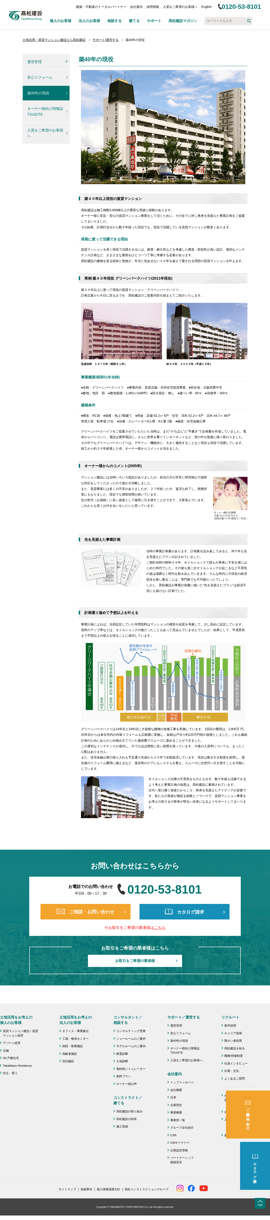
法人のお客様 (89, 21)
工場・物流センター (75, 1038)
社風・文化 (231, 1071)
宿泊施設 (68, 1061)
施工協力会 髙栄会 (237, 1135)
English (206, 7)
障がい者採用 (233, 1040)
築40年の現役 (38, 93)
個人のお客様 (60, 21)
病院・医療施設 (72, 1046)
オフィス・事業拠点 (75, 1031)
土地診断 (122, 1061)
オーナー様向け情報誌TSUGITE (45, 111)
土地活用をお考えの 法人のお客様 (75, 1020)
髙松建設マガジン (183, 21)
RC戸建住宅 (11, 1058)
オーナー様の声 (126, 1084)
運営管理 (34, 62)
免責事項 (86, 1189)
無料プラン (123, 1076)
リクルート (230, 1017)
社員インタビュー (236, 1063)
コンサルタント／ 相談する (127, 1020)
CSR (173, 1135)
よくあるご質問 (234, 1078)
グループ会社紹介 (182, 1127)
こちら (160, 928)
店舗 (6, 1050)
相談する (114, 21)
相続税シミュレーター (131, 1069)
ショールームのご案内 (131, 1038)
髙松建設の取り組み (129, 1111)
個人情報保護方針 (108, 1189)
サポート (154, 21)
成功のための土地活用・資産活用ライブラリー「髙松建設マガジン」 (240, 1100)
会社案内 (136, 7)
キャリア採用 (233, 1033)
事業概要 (176, 1112)
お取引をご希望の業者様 (135, 961)
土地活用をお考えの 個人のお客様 (16, 1020)
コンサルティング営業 (131, 1031)
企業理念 (176, 1105)
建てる (134, 21)
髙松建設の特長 (126, 1119)
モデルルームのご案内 (131, 1046)
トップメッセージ (182, 1082)
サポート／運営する (183, 1017)
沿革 (173, 1097)
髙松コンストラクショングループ (147, 1189)
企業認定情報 (179, 1150)
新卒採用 (230, 1025)
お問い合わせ (233, 1112)
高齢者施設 (69, 1053)
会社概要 (176, 1090)
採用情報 (152, 7)
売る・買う (10, 1073)
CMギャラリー (179, 1142)
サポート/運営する (105, 40)
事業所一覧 (177, 1120)
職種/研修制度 (233, 1055)
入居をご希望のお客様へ (180, 7)
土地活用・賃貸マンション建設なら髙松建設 (54, 40)
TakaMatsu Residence (17, 1065)
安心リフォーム (39, 77)
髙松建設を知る (234, 1048)
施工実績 (122, 1126)
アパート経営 (11, 1043)
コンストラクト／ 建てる (127, 1100)
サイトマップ (67, 1189)
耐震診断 (122, 1053)
